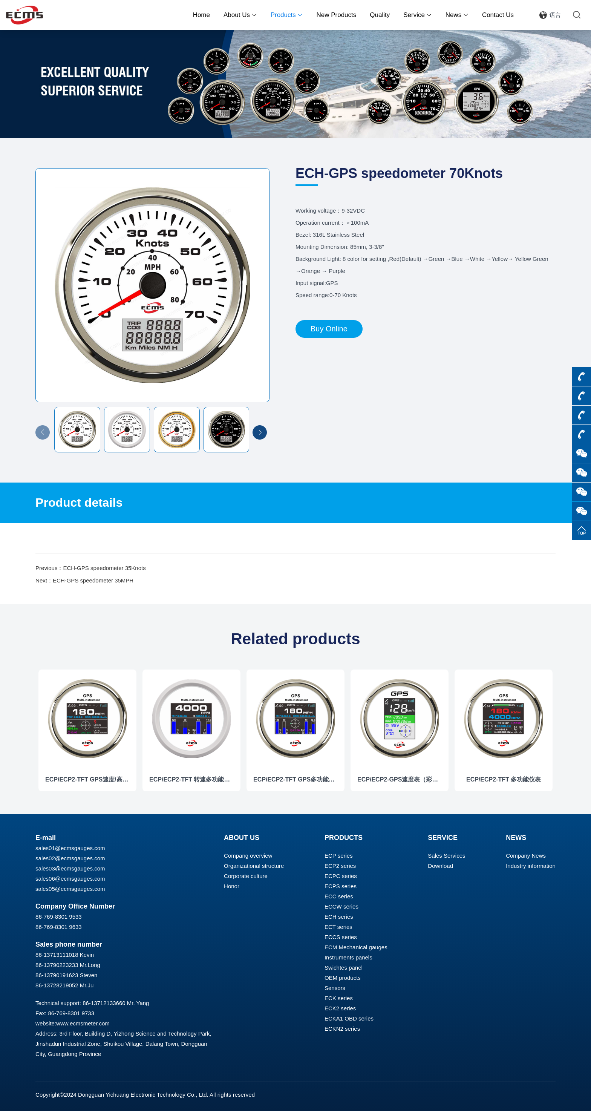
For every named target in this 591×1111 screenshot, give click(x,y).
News (457, 14)
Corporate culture (246, 876)
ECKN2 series (342, 1028)
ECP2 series (340, 866)
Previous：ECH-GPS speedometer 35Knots (90, 568)
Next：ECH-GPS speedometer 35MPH (84, 580)
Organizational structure (254, 866)
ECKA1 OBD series (349, 1018)
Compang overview (248, 855)
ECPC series (341, 876)
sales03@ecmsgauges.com (70, 868)
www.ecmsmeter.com (83, 1023)
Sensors (335, 988)
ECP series (339, 855)
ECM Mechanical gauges (356, 947)
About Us (240, 14)
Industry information (531, 866)
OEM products (343, 978)
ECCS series (341, 937)
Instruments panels (348, 957)
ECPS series (341, 886)
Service (417, 14)
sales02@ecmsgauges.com (70, 858)
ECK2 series (340, 1008)
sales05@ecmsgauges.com (70, 889)
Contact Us (498, 14)
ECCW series (341, 906)
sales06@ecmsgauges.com (70, 878)
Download (440, 866)
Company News (526, 855)
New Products (336, 14)
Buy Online (329, 329)
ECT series (338, 927)
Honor (231, 886)
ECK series (339, 998)
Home (201, 14)
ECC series (339, 896)
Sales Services (446, 855)
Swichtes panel (344, 967)
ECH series (339, 916)
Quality (380, 14)
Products (287, 14)
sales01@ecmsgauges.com (70, 848)
